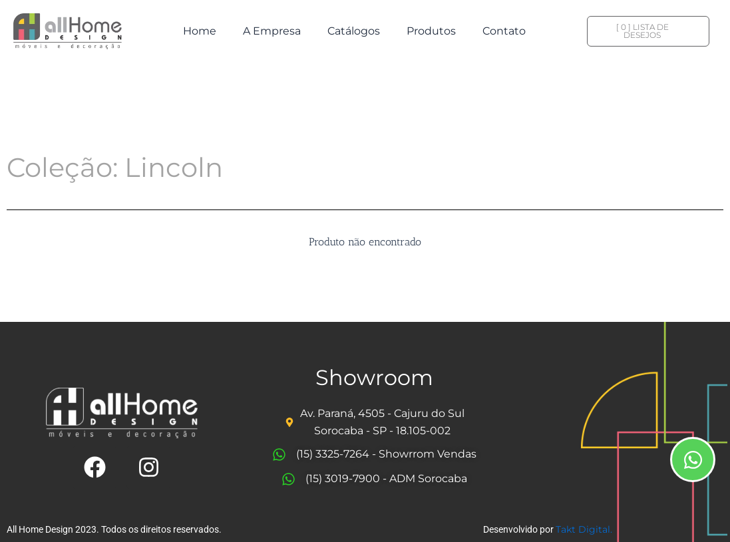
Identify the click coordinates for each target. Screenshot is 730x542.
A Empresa (272, 31)
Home (199, 31)
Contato (504, 31)
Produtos (431, 31)
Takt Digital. (584, 529)
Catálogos (353, 31)
